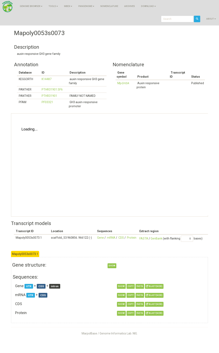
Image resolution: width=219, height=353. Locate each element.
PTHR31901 (49, 95)
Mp (123, 83)
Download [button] (148, 6)
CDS (121, 237)
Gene (100, 237)
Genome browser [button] (31, 6)
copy (131, 286)
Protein (131, 237)
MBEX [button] (68, 6)
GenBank (156, 238)
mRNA (111, 237)
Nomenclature (109, 6)
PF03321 (47, 102)
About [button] (211, 19)
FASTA (143, 238)
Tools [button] (53, 6)
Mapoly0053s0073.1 (25, 254)
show (112, 265)
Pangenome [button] (86, 6)
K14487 (46, 79)
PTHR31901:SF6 (52, 89)
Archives (129, 6)
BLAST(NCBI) (154, 286)
